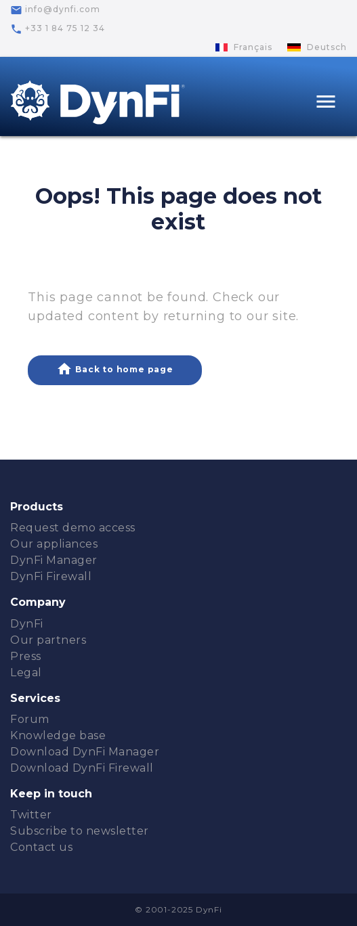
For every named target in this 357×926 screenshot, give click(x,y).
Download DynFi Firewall (82, 768)
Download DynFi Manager (84, 751)
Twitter (31, 814)
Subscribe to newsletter (79, 830)
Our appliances (54, 543)
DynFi (26, 623)
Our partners (48, 640)
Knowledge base (58, 735)
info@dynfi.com (55, 10)
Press (25, 656)
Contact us (41, 847)
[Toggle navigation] (326, 103)
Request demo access (72, 527)
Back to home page (114, 369)
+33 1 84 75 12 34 (57, 29)
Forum (29, 719)
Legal (26, 672)
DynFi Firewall (50, 576)
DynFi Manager (54, 560)
